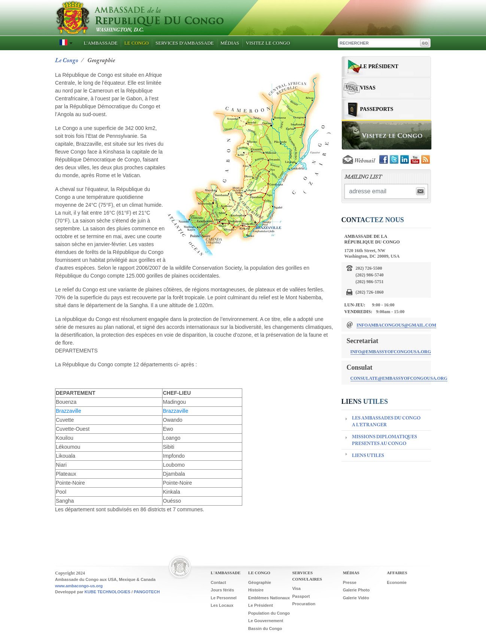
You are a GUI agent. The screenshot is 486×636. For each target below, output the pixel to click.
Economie (397, 582)
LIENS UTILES (368, 456)
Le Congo (136, 43)
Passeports (377, 109)
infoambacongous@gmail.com (396, 325)
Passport (301, 596)
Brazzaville (68, 411)
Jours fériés (222, 590)
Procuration (303, 604)
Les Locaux (222, 605)
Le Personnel (224, 598)
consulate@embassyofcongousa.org (398, 378)
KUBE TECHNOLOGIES (107, 592)
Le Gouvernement (265, 620)
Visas (368, 88)
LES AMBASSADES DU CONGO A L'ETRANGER (386, 421)
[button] (64, 42)
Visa (296, 588)
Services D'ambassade (184, 43)
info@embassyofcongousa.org (390, 351)
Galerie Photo (356, 590)
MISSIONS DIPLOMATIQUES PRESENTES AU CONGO (384, 440)
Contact (218, 582)
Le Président (379, 66)
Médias (230, 43)
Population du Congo (269, 613)
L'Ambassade (100, 43)
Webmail (358, 161)
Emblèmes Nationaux (269, 598)
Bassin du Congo (265, 628)
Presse (349, 582)
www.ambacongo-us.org (79, 586)
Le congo (66, 61)
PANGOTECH (147, 592)
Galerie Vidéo (356, 598)
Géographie (259, 582)
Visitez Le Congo (268, 43)
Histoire (256, 590)
